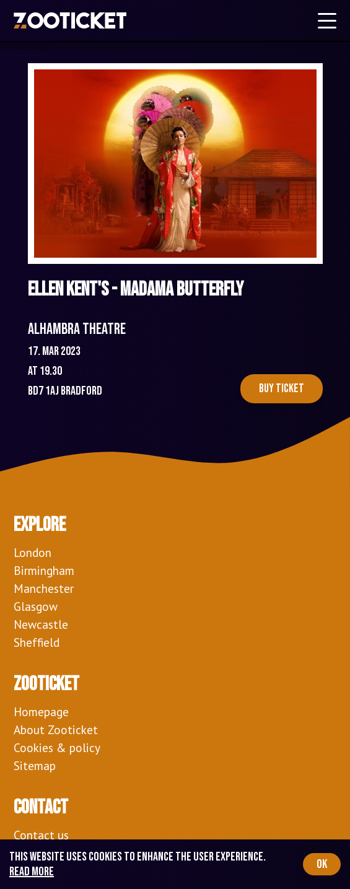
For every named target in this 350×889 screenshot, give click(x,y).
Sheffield (36, 642)
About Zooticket (56, 729)
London (32, 552)
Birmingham (44, 570)
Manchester (44, 588)
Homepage (41, 711)
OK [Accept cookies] (322, 864)
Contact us (41, 835)
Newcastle (41, 624)
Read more (31, 871)
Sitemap (35, 765)
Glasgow (36, 606)
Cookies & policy (57, 747)
